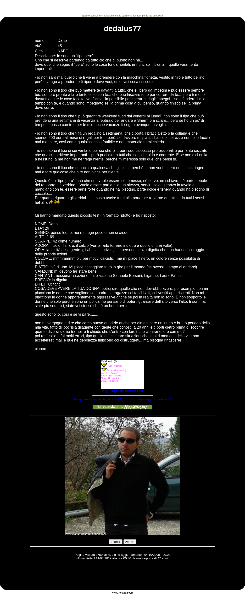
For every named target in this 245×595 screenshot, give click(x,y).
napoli (124, 592)
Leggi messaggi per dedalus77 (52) (98, 399)
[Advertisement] (122, 7)
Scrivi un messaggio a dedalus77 (148, 399)
